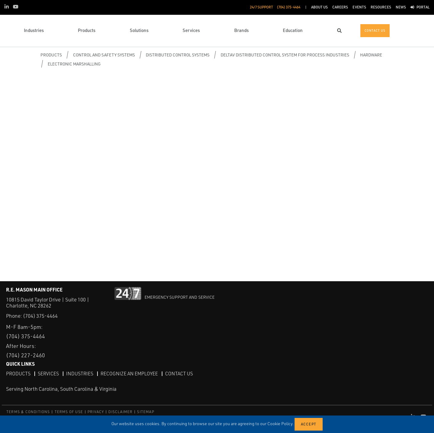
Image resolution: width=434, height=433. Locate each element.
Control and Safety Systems (104, 54)
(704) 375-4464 (40, 316)
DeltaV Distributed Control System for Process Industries (285, 54)
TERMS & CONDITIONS (28, 411)
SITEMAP (145, 411)
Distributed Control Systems (177, 54)
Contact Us (179, 374)
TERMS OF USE (69, 411)
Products (51, 54)
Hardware (371, 54)
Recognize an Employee (129, 374)
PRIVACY (96, 411)
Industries (79, 374)
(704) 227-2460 (25, 355)
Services (48, 374)
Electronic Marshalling (74, 63)
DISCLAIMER (120, 411)
